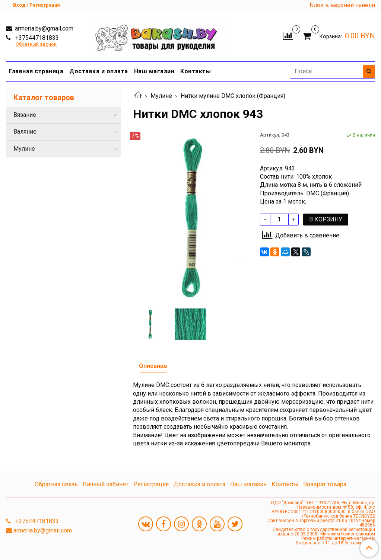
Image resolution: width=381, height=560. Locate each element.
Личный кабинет (105, 484)
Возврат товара (324, 484)
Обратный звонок (36, 44)
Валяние (24, 131)
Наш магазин (154, 71)
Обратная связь (56, 484)
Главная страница (36, 71)
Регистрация (151, 484)
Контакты (195, 71)
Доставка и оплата (98, 71)
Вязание (24, 114)
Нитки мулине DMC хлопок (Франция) (233, 95)
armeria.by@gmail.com (43, 28)
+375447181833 (36, 37)
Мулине (161, 95)
